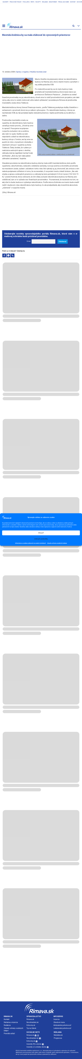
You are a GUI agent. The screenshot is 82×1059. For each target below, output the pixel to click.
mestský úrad (41, 72)
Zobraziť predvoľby (41, 539)
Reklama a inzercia (11, 1022)
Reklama (45, 2)
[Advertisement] (41, 52)
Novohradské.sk (32, 1022)
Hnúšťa (32, 72)
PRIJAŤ (41, 533)
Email (29, 241)
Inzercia (56, 1019)
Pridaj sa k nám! (63, 2)
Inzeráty (6, 2)
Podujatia (26, 2)
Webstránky (53, 2)
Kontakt (73, 2)
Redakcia (7, 1025)
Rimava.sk (30, 1019)
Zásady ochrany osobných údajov (57, 543)
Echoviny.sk (30, 1025)
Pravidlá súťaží (9, 1033)
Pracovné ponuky (16, 2)
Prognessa (58, 1038)
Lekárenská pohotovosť (62, 1028)
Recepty (38, 2)
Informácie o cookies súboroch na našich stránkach (30, 543)
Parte (32, 2)
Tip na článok (31, 1028)
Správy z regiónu (22, 72)
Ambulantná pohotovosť (62, 1025)
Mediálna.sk (58, 1035)
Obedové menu (59, 1022)
